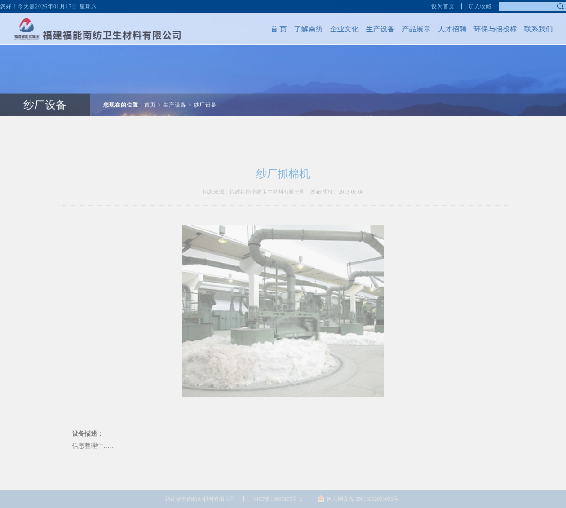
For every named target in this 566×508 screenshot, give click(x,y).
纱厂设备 (44, 99)
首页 (150, 99)
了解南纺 (302, 29)
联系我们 (532, 29)
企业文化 (338, 29)
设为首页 (443, 5)
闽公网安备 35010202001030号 (362, 499)
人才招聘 (446, 29)
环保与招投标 (489, 29)
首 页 (273, 29)
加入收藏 (480, 5)
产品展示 (410, 29)
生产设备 (374, 29)
